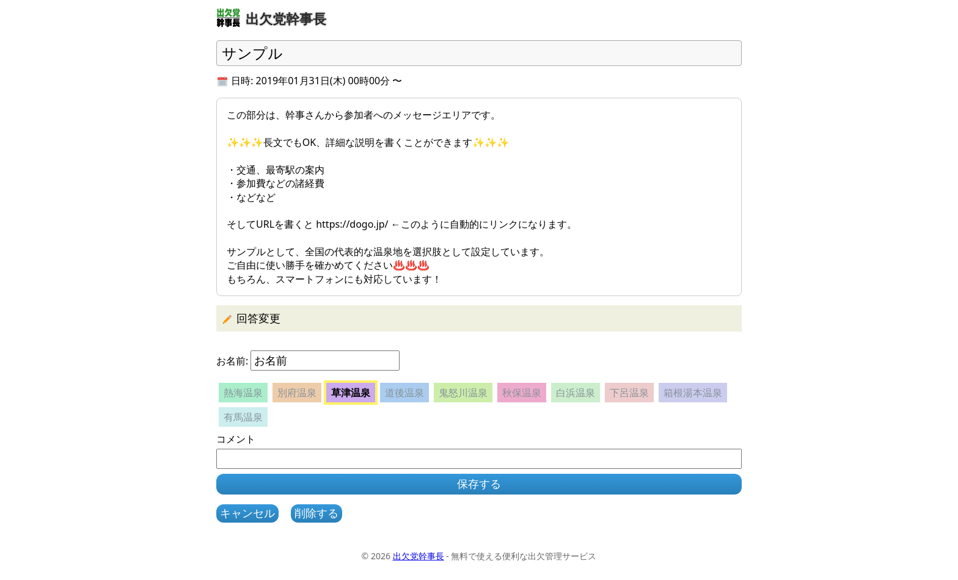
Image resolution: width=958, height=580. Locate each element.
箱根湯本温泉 (693, 392)
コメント (235, 439)
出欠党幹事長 (418, 556)
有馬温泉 (243, 417)
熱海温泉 (243, 392)
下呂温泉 (629, 392)
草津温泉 (350, 392)
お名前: (232, 361)
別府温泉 (296, 392)
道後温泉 (404, 392)
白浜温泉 (575, 392)
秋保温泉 (521, 392)
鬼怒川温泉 (463, 392)
